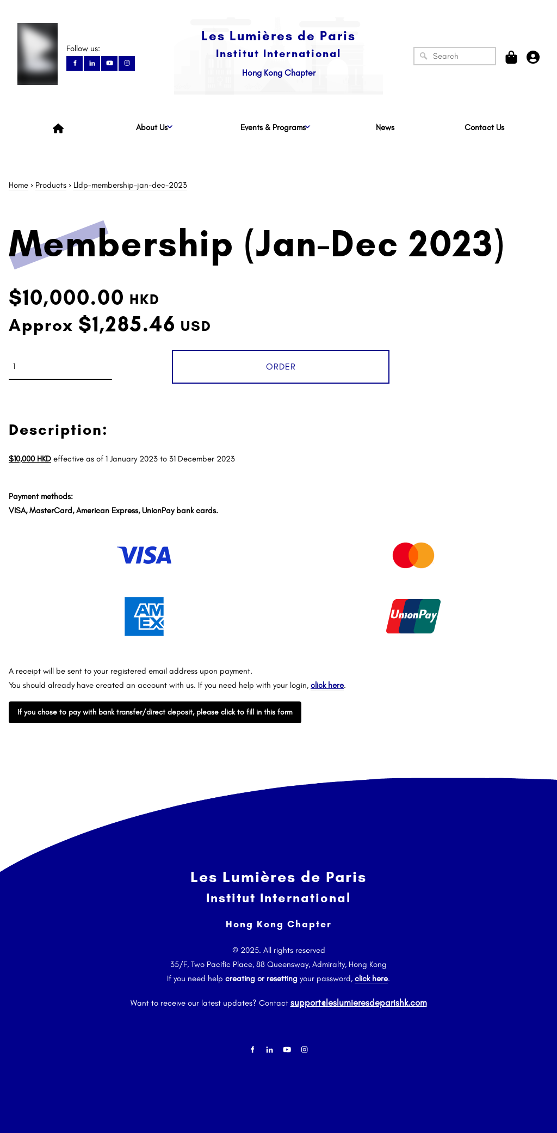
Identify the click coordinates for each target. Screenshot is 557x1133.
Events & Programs (273, 127)
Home (18, 185)
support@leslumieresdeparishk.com (359, 1000)
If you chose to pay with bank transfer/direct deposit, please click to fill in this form (153, 708)
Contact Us (484, 127)
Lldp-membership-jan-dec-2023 (130, 185)
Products (50, 185)
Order (281, 366)
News (385, 127)
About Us (152, 127)
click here (371, 978)
